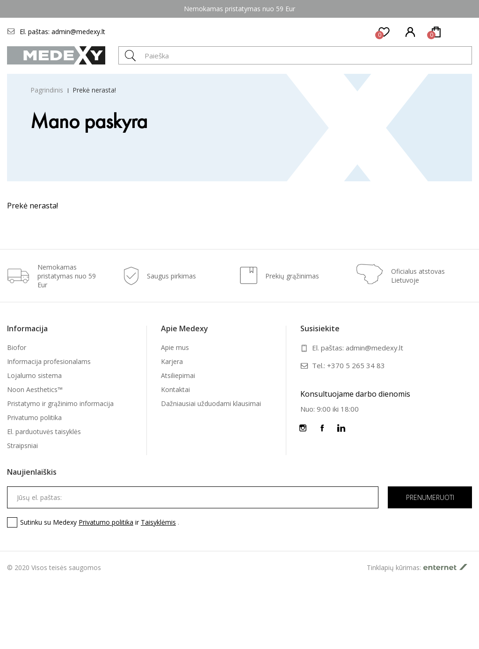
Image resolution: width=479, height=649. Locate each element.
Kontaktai (175, 389)
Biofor (16, 347)
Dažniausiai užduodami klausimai (211, 403)
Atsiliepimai (178, 375)
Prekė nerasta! (94, 90)
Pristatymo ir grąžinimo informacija (60, 403)
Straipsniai (22, 445)
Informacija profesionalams (49, 361)
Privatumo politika (34, 417)
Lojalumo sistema (34, 375)
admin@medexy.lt (78, 31)
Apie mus (175, 347)
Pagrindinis (46, 90)
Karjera (172, 361)
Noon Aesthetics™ (35, 389)
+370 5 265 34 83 (356, 365)
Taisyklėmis (158, 522)
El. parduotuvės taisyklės (44, 431)
